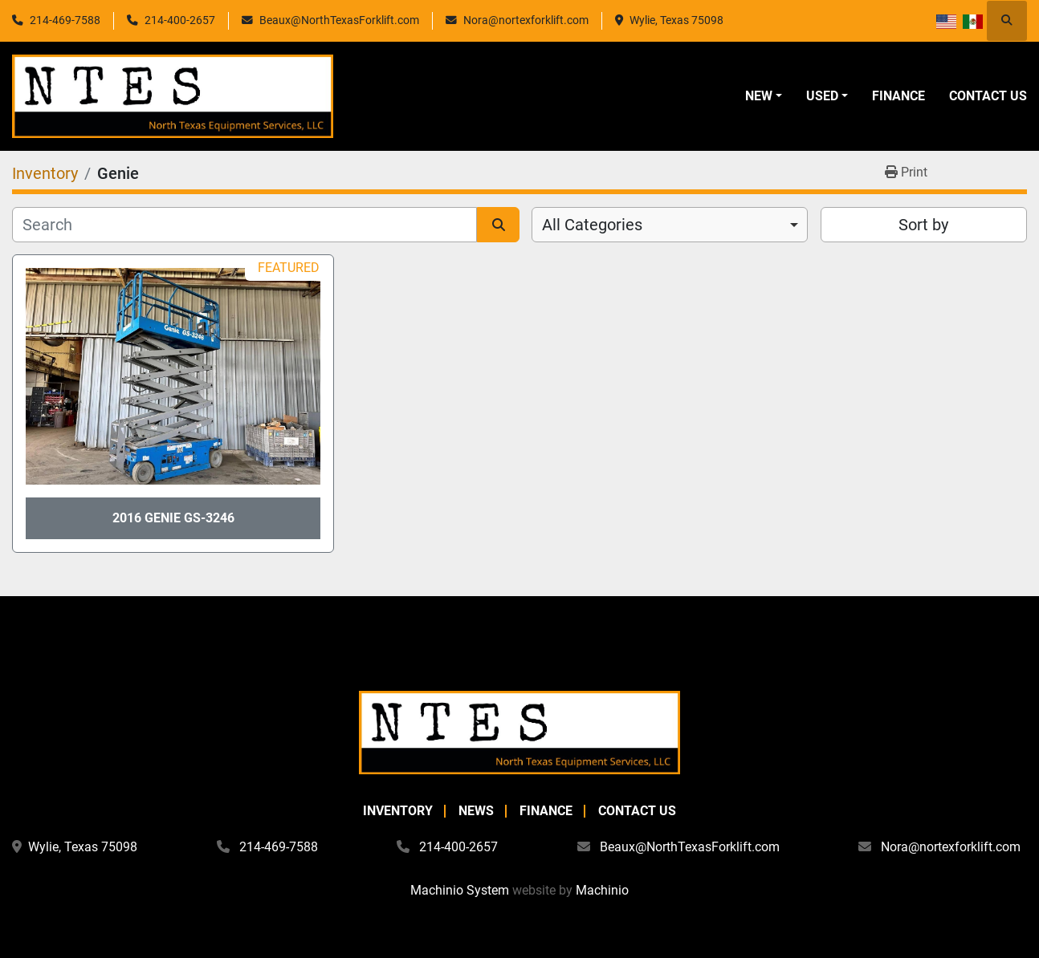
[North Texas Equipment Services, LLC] (519, 731)
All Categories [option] (592, 224)
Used (822, 96)
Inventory (398, 810)
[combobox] (670, 224)
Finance (898, 96)
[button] (763, 96)
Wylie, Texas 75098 (676, 20)
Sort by (923, 224)
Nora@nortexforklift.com (526, 20)
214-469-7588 (65, 20)
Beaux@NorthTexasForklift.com (339, 20)
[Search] (244, 224)
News (476, 810)
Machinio (602, 890)
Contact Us (988, 96)
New (758, 96)
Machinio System (459, 890)
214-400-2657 (180, 20)
